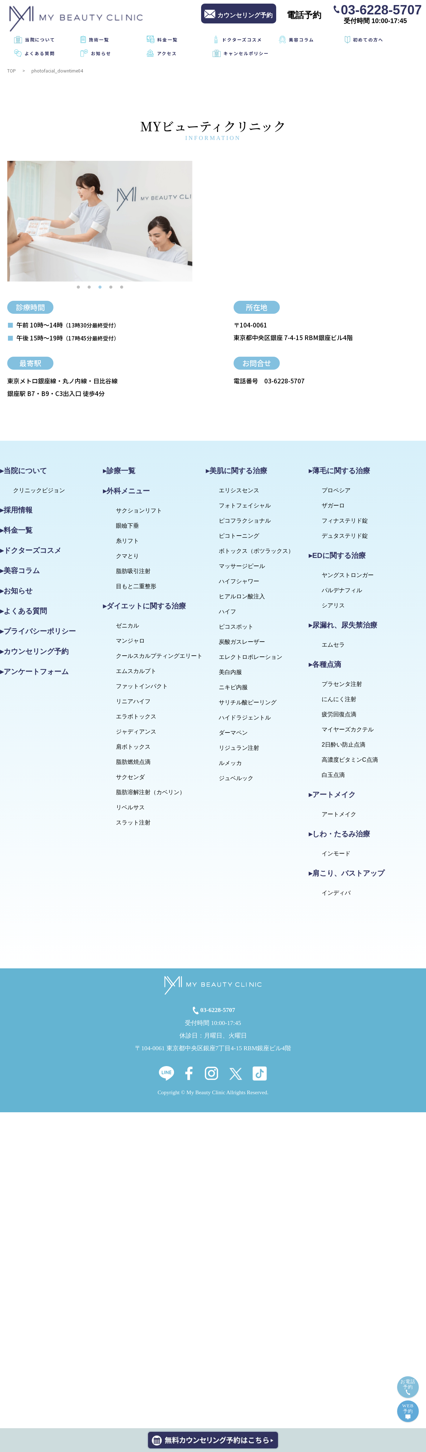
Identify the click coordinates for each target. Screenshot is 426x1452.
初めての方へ (368, 39)
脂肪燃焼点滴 (133, 762)
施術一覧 (99, 39)
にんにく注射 (339, 699)
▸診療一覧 (119, 471)
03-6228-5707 (381, 9)
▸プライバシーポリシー (38, 631)
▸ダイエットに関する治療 (144, 606)
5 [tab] (121, 287)
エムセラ (333, 645)
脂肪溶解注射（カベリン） (150, 792)
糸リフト (127, 541)
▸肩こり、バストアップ (346, 873)
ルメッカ (230, 763)
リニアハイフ (133, 701)
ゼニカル (127, 625)
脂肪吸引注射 (133, 571)
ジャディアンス (136, 732)
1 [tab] (78, 287)
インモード (336, 853)
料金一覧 (167, 39)
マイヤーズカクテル (348, 729)
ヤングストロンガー (348, 575)
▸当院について (23, 471)
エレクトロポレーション (250, 657)
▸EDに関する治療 (337, 555)
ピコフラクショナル (245, 521)
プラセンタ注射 (342, 684)
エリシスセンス (239, 490)
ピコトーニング (239, 536)
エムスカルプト (136, 671)
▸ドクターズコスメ (30, 550)
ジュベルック (236, 778)
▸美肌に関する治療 (236, 471)
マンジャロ (130, 641)
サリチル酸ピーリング (248, 702)
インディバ (336, 893)
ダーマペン (233, 733)
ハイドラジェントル (245, 717)
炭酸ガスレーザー (242, 642)
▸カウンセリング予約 (34, 651)
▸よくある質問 (23, 611)
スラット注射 (133, 822)
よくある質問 (40, 53)
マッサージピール (242, 566)
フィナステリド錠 (345, 521)
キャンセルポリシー (246, 53)
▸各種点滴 (325, 664)
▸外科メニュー (126, 491)
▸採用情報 (16, 510)
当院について (40, 39)
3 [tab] (100, 287)
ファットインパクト (142, 686)
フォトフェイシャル (245, 505)
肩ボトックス (133, 747)
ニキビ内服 (233, 687)
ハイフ (227, 611)
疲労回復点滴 (339, 714)
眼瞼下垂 (127, 526)
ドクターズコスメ (242, 39)
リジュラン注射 (239, 748)
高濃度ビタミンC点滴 (350, 760)
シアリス (333, 605)
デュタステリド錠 (345, 536)
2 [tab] (89, 287)
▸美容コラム (20, 571)
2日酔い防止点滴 (343, 745)
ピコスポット (236, 627)
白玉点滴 (333, 775)
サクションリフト (139, 510)
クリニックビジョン (39, 490)
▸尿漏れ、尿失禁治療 (343, 625)
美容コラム (301, 39)
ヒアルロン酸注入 (242, 596)
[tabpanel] (99, 221)
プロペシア (336, 490)
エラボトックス (136, 716)
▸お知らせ (16, 591)
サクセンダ (130, 777)
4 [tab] (110, 287)
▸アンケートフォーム (34, 672)
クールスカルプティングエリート (159, 656)
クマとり (127, 556)
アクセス (167, 53)
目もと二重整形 (136, 586)
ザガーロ (333, 505)
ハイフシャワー (239, 581)
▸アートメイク (332, 794)
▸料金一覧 (16, 530)
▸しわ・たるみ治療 (339, 834)
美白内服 (230, 672)
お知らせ (101, 53)
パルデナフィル (342, 590)
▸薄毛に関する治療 (339, 471)
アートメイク (339, 814)
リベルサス (130, 807)
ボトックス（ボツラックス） (256, 551)
